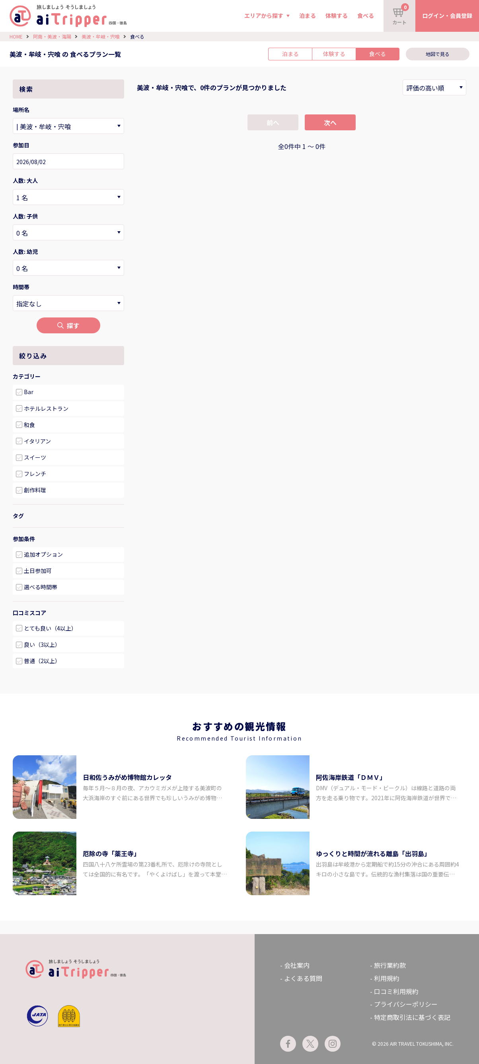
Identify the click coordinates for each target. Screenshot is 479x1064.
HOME (16, 36)
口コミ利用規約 (396, 991)
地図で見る (438, 53)
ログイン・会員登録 (447, 15)
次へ (330, 122)
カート (400, 14)
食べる (365, 15)
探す (68, 325)
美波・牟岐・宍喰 (101, 36)
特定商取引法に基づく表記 (412, 1017)
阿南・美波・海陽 (52, 36)
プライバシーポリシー (406, 1004)
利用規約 (386, 978)
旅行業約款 (390, 965)
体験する (336, 15)
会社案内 (297, 965)
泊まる (307, 15)
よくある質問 (303, 978)
